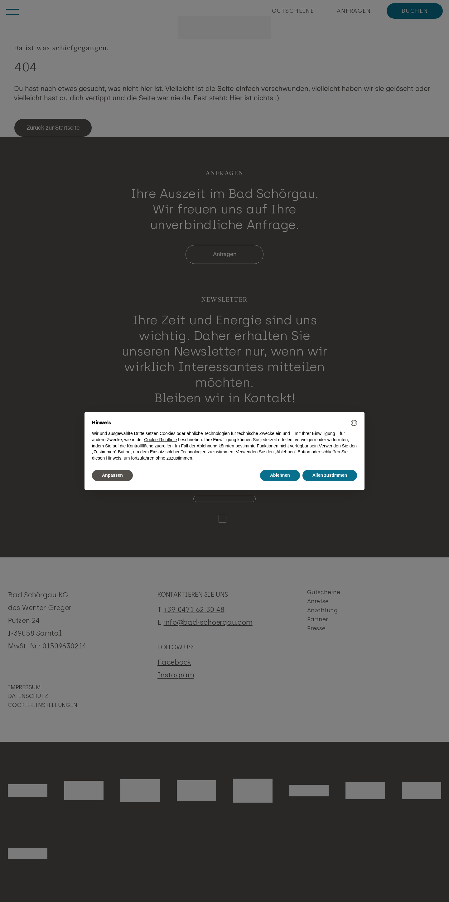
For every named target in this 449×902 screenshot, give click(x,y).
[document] (224, 440)
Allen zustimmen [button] (329, 475)
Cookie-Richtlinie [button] (160, 439)
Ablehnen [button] (280, 475)
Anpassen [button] (112, 475)
